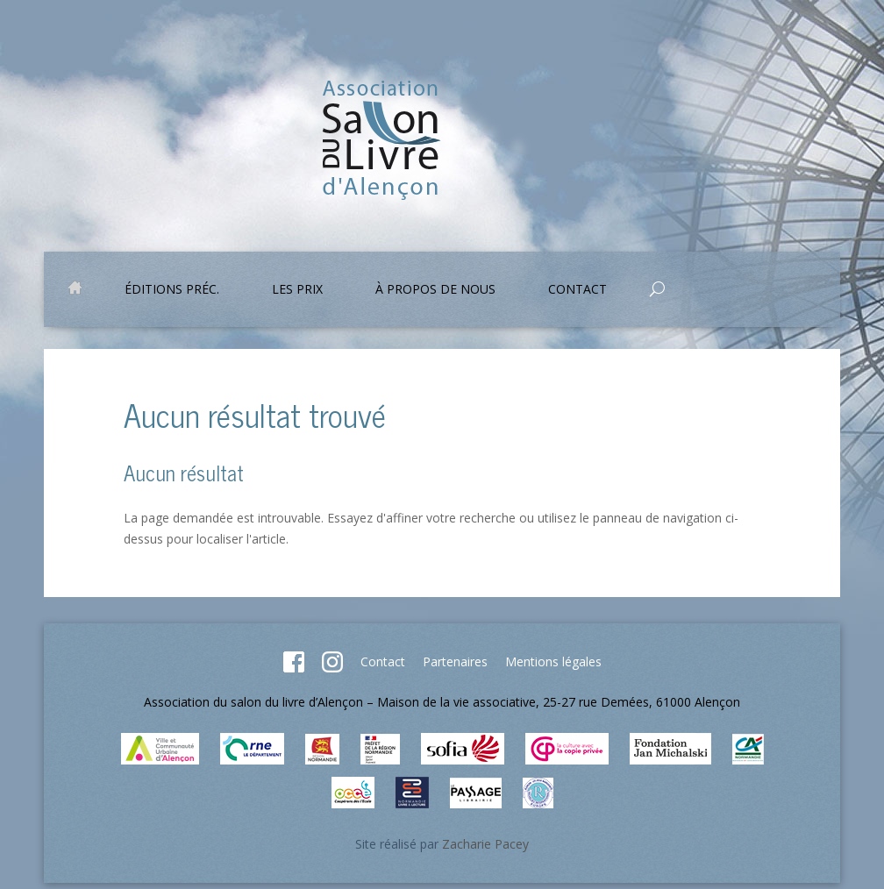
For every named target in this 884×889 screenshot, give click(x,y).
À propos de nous (435, 290)
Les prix (297, 290)
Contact (577, 290)
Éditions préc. (172, 290)
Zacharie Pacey (485, 844)
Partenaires (455, 661)
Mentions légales (553, 661)
